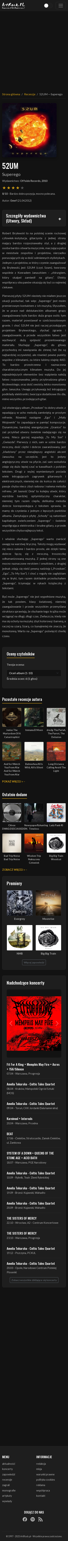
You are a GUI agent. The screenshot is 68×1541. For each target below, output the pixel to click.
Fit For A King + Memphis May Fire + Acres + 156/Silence (33, 1066)
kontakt (40, 1495)
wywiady (7, 1501)
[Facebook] (25, 1519)
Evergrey (19, 918)
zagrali (6, 1485)
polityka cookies (45, 1479)
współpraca (43, 1490)
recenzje (7, 1479)
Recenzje (29, 94)
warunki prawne (45, 1474)
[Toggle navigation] (61, 5)
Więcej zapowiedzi (34, 962)
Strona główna (11, 94)
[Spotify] (32, 1519)
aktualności (8, 1463)
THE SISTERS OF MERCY (21, 1218)
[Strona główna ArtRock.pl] (13, 5)
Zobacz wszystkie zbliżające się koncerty (34, 1280)
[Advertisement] (34, 49)
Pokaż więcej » (12, 781)
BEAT (10, 1133)
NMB (20, 953)
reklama (40, 1485)
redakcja (41, 1463)
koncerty (7, 1468)
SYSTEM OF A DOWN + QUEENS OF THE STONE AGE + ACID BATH (30, 1155)
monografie (9, 1490)
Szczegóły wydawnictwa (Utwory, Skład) (26, 218)
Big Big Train (48, 953)
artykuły (7, 1495)
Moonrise (48, 918)
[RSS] (40, 1519)
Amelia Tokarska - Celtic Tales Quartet (31, 1084)
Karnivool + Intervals (19, 1118)
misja (39, 1468)
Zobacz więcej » (13, 869)
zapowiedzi (8, 1474)
